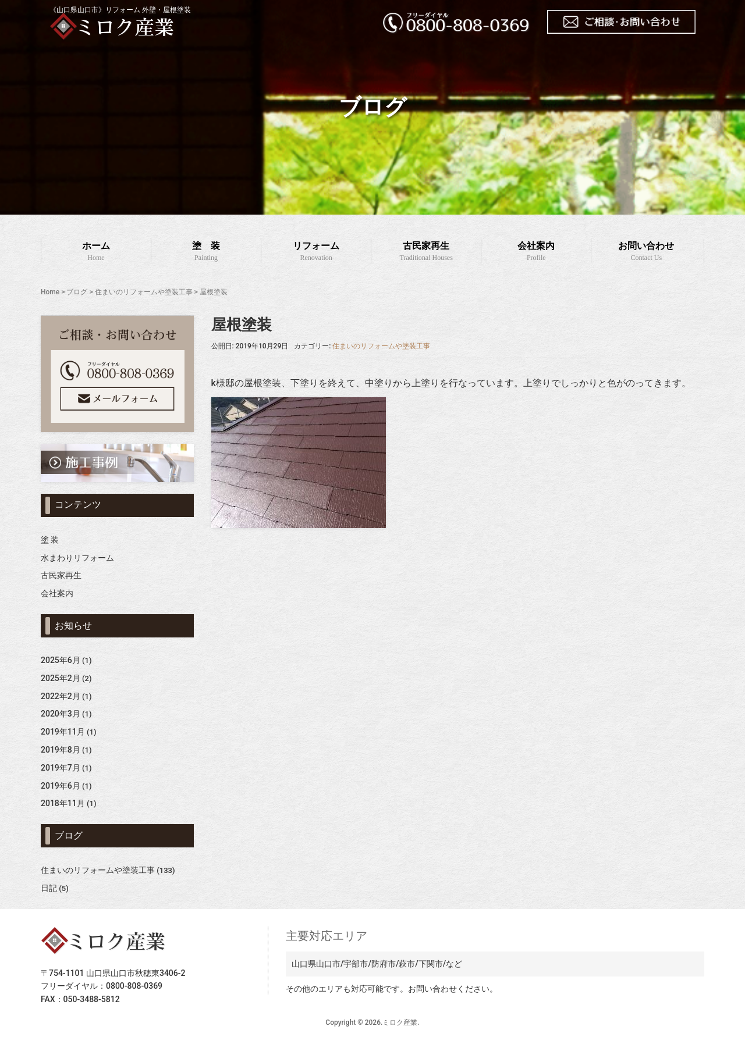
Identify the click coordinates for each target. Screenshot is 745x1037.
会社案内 (536, 252)
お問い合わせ (646, 252)
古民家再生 (426, 252)
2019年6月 (60, 785)
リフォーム (316, 252)
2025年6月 (60, 660)
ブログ (76, 292)
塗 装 (206, 252)
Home (50, 292)
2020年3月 (60, 713)
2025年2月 (60, 678)
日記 (49, 888)
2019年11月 (63, 731)
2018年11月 (63, 803)
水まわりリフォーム (77, 557)
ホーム (96, 252)
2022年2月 (60, 696)
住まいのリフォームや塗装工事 (144, 292)
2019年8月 (60, 749)
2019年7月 (60, 767)
